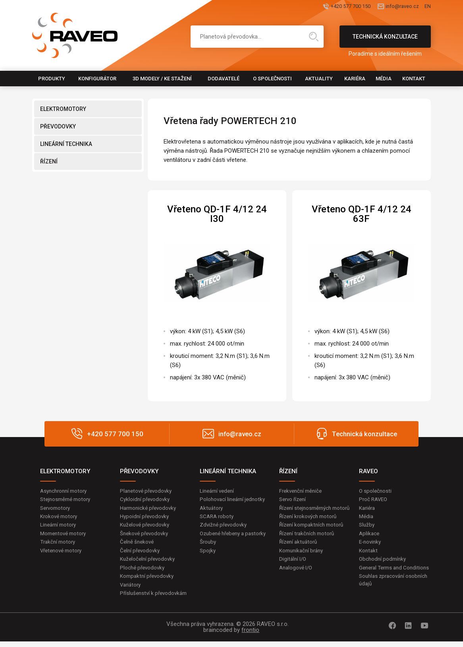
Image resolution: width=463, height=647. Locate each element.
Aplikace (369, 536)
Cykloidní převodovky (146, 500)
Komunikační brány (303, 561)
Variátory (131, 590)
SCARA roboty (218, 518)
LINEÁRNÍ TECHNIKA (66, 144)
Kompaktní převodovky (148, 581)
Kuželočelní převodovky (149, 563)
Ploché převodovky (143, 572)
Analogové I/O (297, 580)
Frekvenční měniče (302, 491)
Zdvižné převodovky (225, 527)
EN (427, 7)
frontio (250, 635)
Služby (367, 527)
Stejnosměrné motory (67, 500)
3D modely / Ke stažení (162, 79)
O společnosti (272, 79)
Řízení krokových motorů (310, 526)
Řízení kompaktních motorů (313, 535)
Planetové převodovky (148, 491)
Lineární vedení (218, 491)
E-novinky (371, 545)
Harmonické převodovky (150, 509)
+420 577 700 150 (313, 7)
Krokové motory (60, 518)
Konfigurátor (97, 79)
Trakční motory (59, 545)
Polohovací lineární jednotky (234, 500)
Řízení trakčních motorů (309, 543)
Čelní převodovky (141, 554)
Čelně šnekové (138, 545)
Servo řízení (294, 500)
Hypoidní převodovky (146, 518)
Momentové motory (65, 536)
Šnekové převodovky (146, 536)
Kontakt (413, 79)
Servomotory (56, 509)
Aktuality (319, 79)
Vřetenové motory (63, 554)
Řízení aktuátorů (299, 553)
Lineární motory (59, 527)
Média (384, 79)
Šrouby (208, 553)
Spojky (208, 561)
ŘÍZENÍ (49, 161)
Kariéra (354, 79)
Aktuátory (212, 509)
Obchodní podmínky (384, 563)
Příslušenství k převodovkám (155, 599)
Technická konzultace (385, 40)
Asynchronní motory (65, 491)
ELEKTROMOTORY (63, 109)
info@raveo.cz (385, 7)
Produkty (51, 79)
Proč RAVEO (374, 500)
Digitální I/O (293, 570)
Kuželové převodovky (146, 527)
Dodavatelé (223, 79)
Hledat (313, 36)
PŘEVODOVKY (58, 126)
